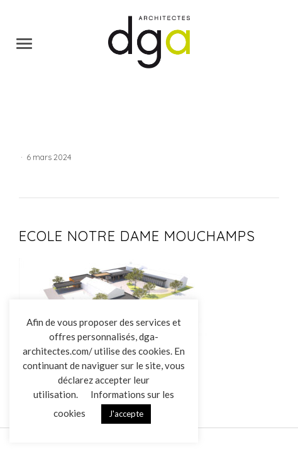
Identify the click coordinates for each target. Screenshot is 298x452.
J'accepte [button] (126, 414)
